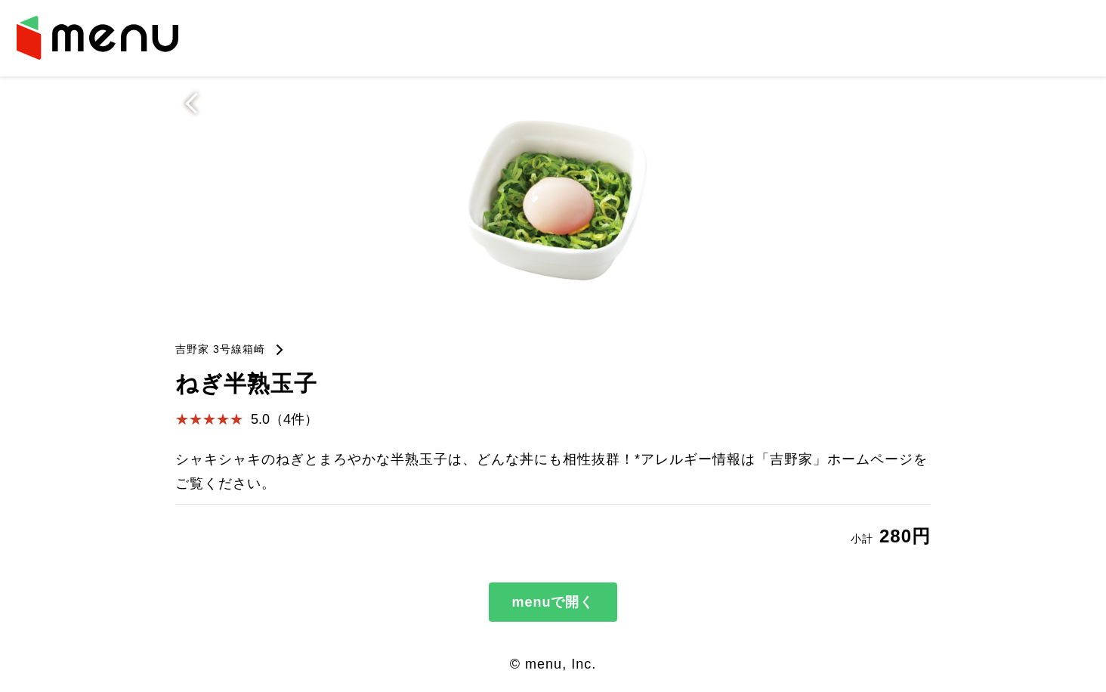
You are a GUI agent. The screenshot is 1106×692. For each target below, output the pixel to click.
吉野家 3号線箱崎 (220, 349)
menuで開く (552, 602)
